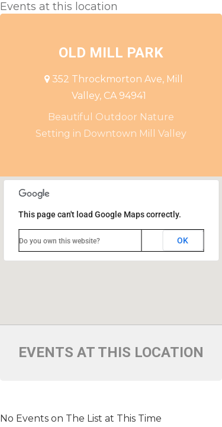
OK (182, 240)
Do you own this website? (59, 241)
